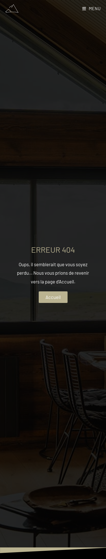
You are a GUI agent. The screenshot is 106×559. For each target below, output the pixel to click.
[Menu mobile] (91, 8)
